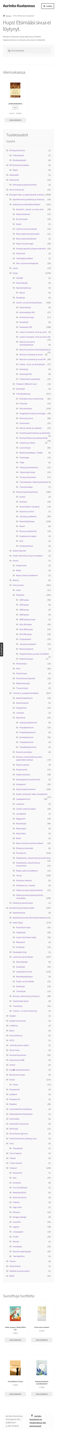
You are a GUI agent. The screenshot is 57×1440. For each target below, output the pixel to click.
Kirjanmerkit (21, 769)
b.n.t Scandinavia (20, 1187)
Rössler (16, 1241)
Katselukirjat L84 (26, 312)
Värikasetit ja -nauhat (25, 885)
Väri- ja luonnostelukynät (27, 263)
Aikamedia (14, 175)
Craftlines (13, 1025)
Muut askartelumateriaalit (27, 234)
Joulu (15, 268)
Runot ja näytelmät (28, 531)
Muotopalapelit (26, 649)
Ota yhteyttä (1, 649)
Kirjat (15, 273)
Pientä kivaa (21, 673)
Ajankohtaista (19, 912)
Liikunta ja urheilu (27, 442)
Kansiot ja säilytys (24, 752)
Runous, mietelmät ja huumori (26, 996)
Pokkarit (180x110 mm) (26, 384)
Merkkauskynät (19, 160)
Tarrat (19, 875)
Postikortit (21, 853)
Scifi (21, 541)
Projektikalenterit (27, 732)
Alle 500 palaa (25, 634)
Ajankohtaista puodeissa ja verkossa (28, 199)
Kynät (18, 224)
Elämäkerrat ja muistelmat (31, 398)
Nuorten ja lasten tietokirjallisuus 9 (35, 349)
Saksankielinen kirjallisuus (21, 1114)
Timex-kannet (15, 1163)
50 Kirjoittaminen (17, 150)
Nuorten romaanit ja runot (31, 354)
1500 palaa (24, 604)
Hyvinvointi (24, 423)
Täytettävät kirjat (27, 472)
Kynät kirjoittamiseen (25, 789)
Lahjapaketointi (23, 799)
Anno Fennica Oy (16, 189)
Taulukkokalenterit (28, 747)
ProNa (15, 1236)
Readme (13, 1104)
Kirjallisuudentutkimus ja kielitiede (34, 433)
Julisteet (20, 712)
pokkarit (13, 1094)
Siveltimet (20, 253)
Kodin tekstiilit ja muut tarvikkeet (28, 555)
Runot (22, 292)
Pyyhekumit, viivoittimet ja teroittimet (33, 858)
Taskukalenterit (26, 742)
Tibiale (12, 1158)
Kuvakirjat (20, 297)
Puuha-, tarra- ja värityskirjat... (32, 364)
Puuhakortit (14, 1099)
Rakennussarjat (26, 659)
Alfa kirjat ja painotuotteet (25, 184)
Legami (16, 1226)
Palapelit (20, 595)
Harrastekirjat (25, 408)
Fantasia (23, 501)
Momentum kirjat (17, 1074)
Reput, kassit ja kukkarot (27, 575)
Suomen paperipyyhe (22, 1251)
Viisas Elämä (14, 1266)
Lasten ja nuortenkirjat (23, 957)
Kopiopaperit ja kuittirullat (28, 779)
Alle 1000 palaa (26, 629)
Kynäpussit (21, 784)
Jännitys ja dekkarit (28, 516)
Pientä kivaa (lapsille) (25, 678)
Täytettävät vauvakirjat (29, 379)
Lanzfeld (16, 1222)
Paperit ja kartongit (25, 243)
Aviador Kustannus (17, 1020)
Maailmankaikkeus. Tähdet (31, 452)
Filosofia (23, 403)
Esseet (22, 496)
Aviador (12, 1016)
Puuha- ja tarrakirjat (25, 981)
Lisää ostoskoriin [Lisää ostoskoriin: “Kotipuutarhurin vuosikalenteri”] (42, 1394)
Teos (11, 1143)
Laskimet (20, 804)
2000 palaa (24, 609)
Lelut (18, 590)
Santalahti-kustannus (19, 1123)
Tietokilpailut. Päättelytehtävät (33, 482)
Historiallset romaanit (29, 506)
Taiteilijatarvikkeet (24, 258)
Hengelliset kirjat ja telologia (32, 413)
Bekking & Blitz (19, 1192)
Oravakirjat (18, 1148)
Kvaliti (12, 1065)
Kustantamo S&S (16, 1060)
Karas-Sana (14, 1050)
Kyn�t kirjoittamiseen (19, 1070)
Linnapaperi (18, 1231)
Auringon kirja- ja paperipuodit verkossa (26, 194)
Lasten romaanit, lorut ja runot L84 (34, 337)
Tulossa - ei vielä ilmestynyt (25, 1011)
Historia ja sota (26, 418)
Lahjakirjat (21, 932)
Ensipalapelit (25, 639)
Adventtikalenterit (24, 698)
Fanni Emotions (20, 1197)
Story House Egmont (18, 1133)
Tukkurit (13, 1168)
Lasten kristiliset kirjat (26, 937)
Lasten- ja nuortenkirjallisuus (29, 302)
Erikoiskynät (18, 155)
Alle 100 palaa (25, 624)
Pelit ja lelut (18, 585)
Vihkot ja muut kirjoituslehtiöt (29, 890)
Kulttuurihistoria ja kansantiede (33, 438)
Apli (14, 1177)
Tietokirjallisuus (23, 393)
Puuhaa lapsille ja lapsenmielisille (31, 248)
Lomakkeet (21, 813)
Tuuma (12, 1261)
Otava (12, 1079)
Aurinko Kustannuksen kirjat (21, 908)
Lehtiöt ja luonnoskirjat (26, 229)
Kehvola (16, 1212)
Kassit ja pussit (22, 764)
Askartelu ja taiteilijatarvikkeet (26, 204)
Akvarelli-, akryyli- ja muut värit (30, 209)
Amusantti (17, 1173)
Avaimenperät (22, 703)
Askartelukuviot (23, 214)
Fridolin (16, 1202)
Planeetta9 (14, 1089)
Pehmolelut (21, 663)
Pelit (18, 668)
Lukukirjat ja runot (24, 971)
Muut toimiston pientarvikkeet (29, 843)
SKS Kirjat (13, 1128)
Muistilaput (21, 828)
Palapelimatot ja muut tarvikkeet (34, 654)
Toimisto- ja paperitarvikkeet (26, 693)
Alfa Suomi (14, 180)
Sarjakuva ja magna (27, 536)
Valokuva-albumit (24, 880)
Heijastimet (21, 565)
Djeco (11, 1030)
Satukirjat (23, 369)
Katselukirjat (22, 283)
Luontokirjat (25, 447)
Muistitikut (21, 833)
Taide (21, 462)
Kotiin (15, 560)
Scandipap (17, 1246)
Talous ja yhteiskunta (28, 467)
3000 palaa (24, 614)
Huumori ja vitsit (26, 511)
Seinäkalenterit (26, 737)
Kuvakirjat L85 (25, 327)
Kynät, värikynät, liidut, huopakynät (31, 794)
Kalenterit (20, 717)
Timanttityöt (22, 688)
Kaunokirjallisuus (23, 288)
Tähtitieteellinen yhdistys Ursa (23, 1138)
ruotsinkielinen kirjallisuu (20, 1109)
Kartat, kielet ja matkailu (30, 428)
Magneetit (20, 818)
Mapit (15, 170)
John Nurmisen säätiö (19, 1045)
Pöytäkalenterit (26, 727)
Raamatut (20, 942)
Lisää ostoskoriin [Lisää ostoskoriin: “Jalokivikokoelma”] (15, 120)
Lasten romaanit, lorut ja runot (33, 332)
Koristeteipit (22, 219)
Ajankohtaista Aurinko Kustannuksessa (30, 917)
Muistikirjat (21, 823)
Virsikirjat (20, 947)
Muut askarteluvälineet (26, 238)
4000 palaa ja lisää (27, 619)
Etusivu (8, 16)
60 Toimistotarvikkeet (19, 165)
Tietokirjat (21, 991)
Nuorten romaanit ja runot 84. (32, 359)
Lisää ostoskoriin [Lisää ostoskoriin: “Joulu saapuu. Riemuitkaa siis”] (15, 1340)
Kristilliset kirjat (26, 317)
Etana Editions (15, 1035)
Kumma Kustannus (17, 1055)
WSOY (11, 1276)
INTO (11, 1040)
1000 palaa (24, 600)
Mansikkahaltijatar (24, 976)
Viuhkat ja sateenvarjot (23, 903)
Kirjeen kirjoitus (23, 774)
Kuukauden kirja (20, 952)
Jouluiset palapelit (27, 644)
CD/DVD (19, 278)
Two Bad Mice (19, 1256)
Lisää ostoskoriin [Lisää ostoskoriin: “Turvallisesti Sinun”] (15, 1394)
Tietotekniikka (26, 487)
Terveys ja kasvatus (27, 477)
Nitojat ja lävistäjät (24, 848)
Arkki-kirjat (18, 922)
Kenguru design (19, 1217)
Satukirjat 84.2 (25, 374)
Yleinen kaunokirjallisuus (27, 492)
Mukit (18, 570)
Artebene (17, 1182)
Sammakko (14, 1119)
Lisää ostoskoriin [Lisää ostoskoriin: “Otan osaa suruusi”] (42, 1340)
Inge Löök (17, 1207)
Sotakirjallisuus (26, 546)
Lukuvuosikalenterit (28, 722)
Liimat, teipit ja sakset (26, 809)
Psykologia (24, 457)
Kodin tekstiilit (19, 550)
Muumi (16, 580)
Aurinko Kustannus (19, 5)
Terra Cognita (15, 1153)
